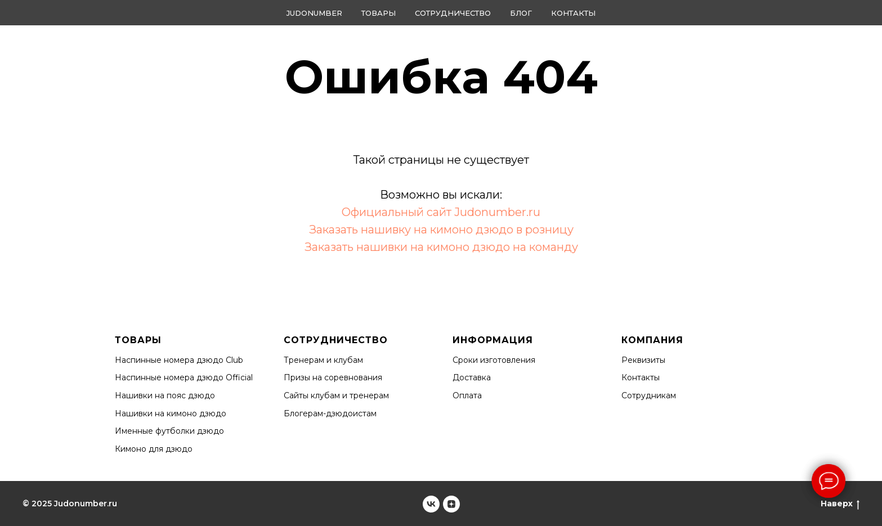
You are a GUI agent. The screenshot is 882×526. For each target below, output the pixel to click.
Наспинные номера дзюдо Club (179, 360)
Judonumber (314, 12)
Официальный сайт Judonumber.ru (441, 212)
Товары (378, 12)
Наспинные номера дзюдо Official (184, 377)
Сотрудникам (648, 395)
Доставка (472, 377)
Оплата (467, 395)
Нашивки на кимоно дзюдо (170, 413)
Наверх (840, 503)
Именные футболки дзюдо (169, 431)
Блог (521, 12)
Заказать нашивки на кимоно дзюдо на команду (441, 247)
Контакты (573, 12)
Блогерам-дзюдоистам (330, 413)
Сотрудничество (453, 12)
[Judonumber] (431, 504)
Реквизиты (643, 360)
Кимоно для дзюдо (153, 449)
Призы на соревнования (333, 377)
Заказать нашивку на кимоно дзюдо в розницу (441, 229)
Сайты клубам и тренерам (336, 395)
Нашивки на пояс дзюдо (165, 395)
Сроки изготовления (494, 360)
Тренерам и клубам (323, 360)
